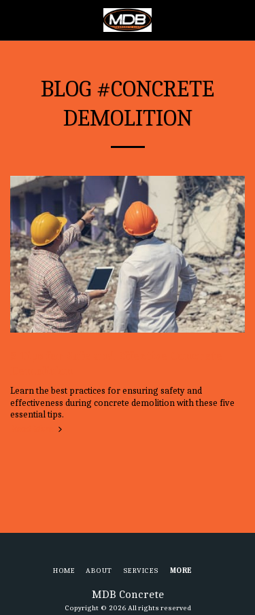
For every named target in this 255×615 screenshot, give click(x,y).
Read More (38, 428)
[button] (15, 19)
